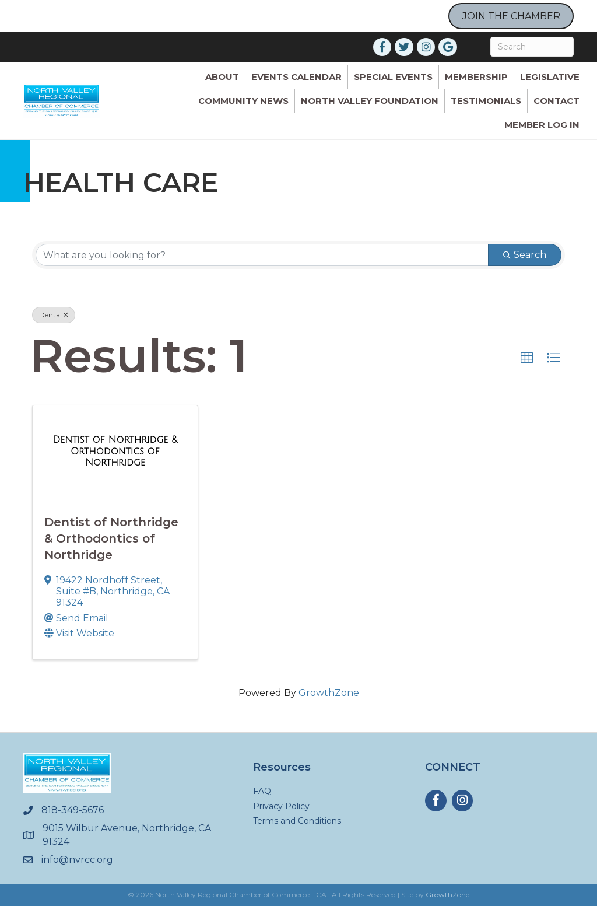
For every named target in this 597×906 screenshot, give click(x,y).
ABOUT (222, 76)
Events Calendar (296, 76)
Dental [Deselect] (53, 314)
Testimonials (486, 100)
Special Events (393, 76)
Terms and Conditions (297, 821)
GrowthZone (328, 692)
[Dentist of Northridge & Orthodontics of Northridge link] (115, 451)
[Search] (532, 47)
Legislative (550, 76)
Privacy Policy (281, 806)
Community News (243, 100)
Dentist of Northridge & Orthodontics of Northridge (111, 538)
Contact (556, 100)
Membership (476, 76)
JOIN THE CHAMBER (511, 16)
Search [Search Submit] (524, 254)
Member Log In (542, 124)
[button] (527, 358)
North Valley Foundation (369, 100)
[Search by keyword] (262, 255)
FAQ (262, 791)
